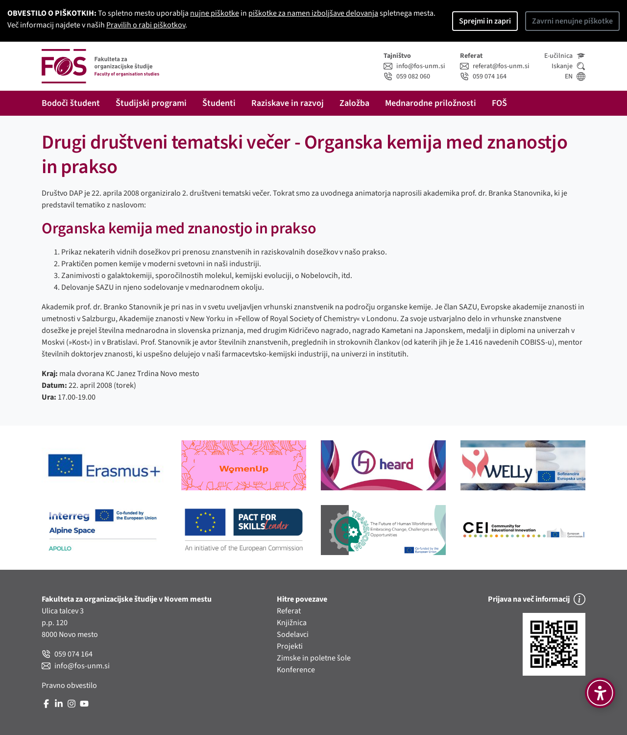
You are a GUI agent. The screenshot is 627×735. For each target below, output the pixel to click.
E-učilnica (564, 56)
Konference (296, 669)
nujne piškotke (214, 13)
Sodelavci (293, 634)
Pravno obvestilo (69, 685)
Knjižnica (292, 622)
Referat (289, 611)
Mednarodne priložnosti (430, 103)
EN (575, 76)
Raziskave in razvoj (287, 103)
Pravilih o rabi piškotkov (145, 25)
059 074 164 (483, 76)
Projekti (290, 646)
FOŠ (499, 103)
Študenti (219, 103)
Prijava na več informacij (536, 599)
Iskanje (568, 66)
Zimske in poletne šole (314, 658)
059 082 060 (407, 76)
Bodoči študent (71, 103)
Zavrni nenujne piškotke (572, 21)
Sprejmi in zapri (485, 21)
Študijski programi (151, 103)
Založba (354, 103)
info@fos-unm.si (414, 66)
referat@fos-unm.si (495, 66)
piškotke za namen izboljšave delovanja (313, 13)
